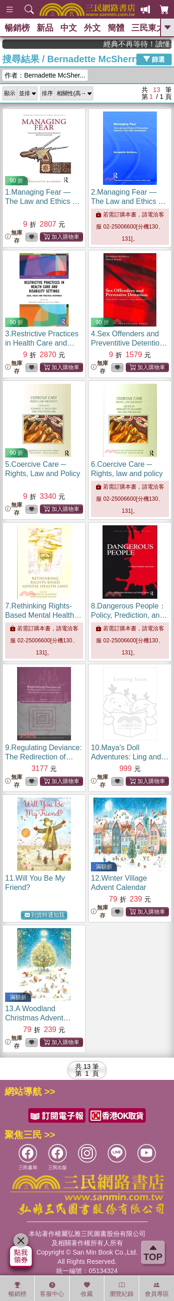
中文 (68, 28)
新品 (45, 28)
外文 (92, 28)
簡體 (116, 28)
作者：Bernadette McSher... (45, 75)
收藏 (87, 1289)
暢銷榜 (17, 28)
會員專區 (157, 1289)
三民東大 (148, 28)
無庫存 (13, 236)
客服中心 (52, 1289)
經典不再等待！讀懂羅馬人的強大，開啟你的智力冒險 (144, 44)
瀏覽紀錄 (122, 1289)
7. (43, 615)
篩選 (154, 59)
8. (129, 615)
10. (129, 757)
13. (38, 1018)
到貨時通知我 (44, 915)
